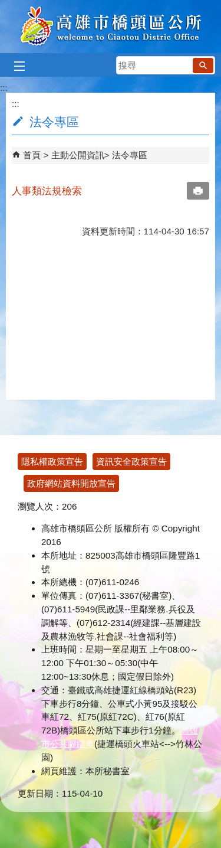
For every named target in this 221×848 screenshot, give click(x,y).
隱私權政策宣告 (52, 461)
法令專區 (129, 155)
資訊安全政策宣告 (131, 461)
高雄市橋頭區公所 (110, 26)
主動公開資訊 (77, 155)
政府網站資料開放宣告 (71, 483)
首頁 (32, 155)
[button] (203, 65)
